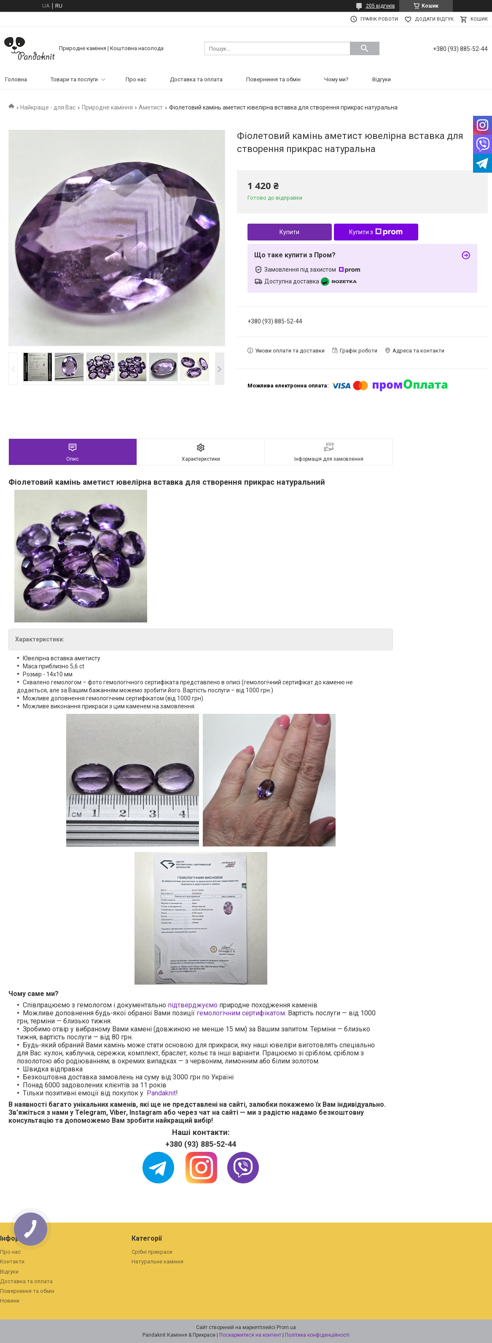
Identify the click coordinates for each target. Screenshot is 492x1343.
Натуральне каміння (157, 1261)
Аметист (151, 107)
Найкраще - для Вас (47, 107)
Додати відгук (434, 19)
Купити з (376, 232)
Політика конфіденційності (317, 1335)
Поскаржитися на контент (250, 1335)
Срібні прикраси (152, 1252)
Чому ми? (336, 79)
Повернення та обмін (273, 79)
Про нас (136, 79)
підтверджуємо (193, 1005)
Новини (9, 1301)
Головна (16, 79)
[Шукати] (364, 48)
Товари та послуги (74, 79)
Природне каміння (107, 107)
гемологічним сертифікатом (240, 1013)
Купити (289, 232)
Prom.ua (286, 1327)
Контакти (12, 1261)
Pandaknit (161, 1093)
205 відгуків (380, 6)
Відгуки (381, 79)
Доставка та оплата (196, 79)
